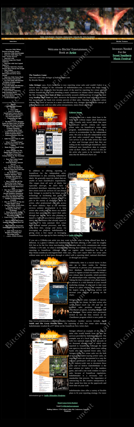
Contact (64, 403)
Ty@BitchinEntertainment (70, 406)
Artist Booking (72, 403)
